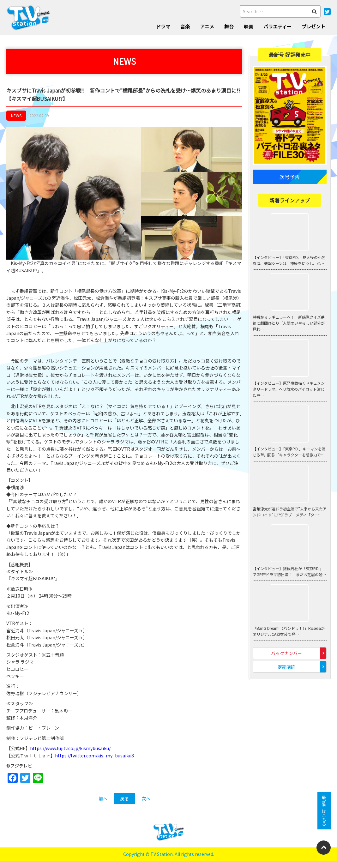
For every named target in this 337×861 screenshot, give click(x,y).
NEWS (16, 115)
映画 (248, 26)
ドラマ (163, 26)
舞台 (229, 26)
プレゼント (313, 26)
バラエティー (277, 26)
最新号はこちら (324, 810)
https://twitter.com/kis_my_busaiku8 (94, 755)
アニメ (207, 26)
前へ (103, 798)
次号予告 (290, 177)
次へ (145, 798)
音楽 (185, 26)
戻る (124, 798)
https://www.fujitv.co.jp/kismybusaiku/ (70, 748)
